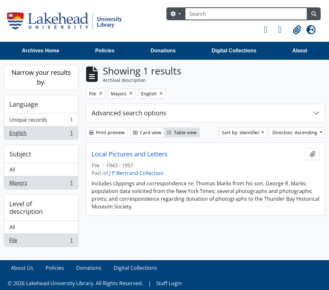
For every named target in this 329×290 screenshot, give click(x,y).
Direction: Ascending (295, 132)
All (12, 169)
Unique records (41, 121)
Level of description (26, 207)
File (41, 241)
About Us (22, 267)
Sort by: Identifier (241, 132)
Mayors (41, 184)
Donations (162, 50)
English (41, 134)
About (299, 50)
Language (23, 104)
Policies (104, 50)
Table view (182, 132)
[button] (269, 30)
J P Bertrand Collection (136, 173)
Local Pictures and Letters (130, 154)
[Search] (246, 13)
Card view (147, 132)
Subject (20, 154)
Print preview (107, 132)
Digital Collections (233, 50)
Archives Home (40, 50)
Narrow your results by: (41, 77)
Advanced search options (129, 113)
